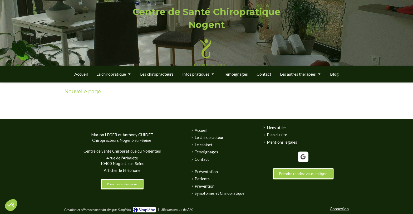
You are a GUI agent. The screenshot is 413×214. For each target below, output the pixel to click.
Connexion (339, 208)
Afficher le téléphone (122, 170)
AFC (190, 209)
